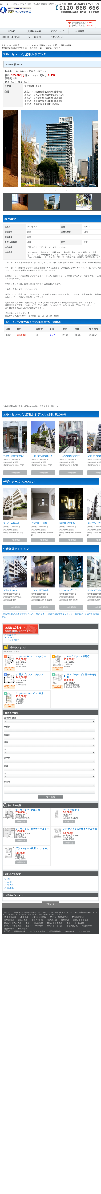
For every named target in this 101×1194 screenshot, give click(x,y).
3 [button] (55, 190)
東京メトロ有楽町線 (34, 98)
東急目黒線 (23, 920)
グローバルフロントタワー (32, 656)
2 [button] (49, 190)
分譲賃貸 (79, 31)
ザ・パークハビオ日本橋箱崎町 (81, 675)
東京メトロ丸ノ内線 (34, 95)
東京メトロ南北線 (33, 104)
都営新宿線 (23, 929)
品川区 (10, 882)
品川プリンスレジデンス (31, 674)
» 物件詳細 (21, 822)
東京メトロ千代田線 (75, 923)
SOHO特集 (69, 931)
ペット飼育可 (34, 37)
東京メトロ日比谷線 (34, 923)
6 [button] (72, 190)
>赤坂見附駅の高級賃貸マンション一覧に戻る (23, 614)
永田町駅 (48, 98)
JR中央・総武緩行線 (59, 917)
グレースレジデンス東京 (31, 693)
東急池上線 (52, 920)
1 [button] (44, 190)
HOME (11, 31)
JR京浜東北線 (78, 917)
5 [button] (66, 190)
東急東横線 (9, 920)
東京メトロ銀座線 (33, 91)
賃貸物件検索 (34, 31)
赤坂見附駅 (47, 91)
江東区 (10, 888)
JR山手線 (24, 917)
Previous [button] (5, 148)
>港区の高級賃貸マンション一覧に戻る (65, 614)
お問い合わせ (57, 37)
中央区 (10, 885)
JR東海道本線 (10, 917)
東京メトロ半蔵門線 (34, 101)
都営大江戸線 (72, 926)
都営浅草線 (87, 926)
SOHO (10, 637)
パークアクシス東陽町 (78, 656)
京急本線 (65, 920)
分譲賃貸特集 (55, 931)
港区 (33, 86)
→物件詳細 (15, 473)
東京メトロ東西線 (54, 923)
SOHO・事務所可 (11, 37)
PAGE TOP (50, 904)
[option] (51, 148)
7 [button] (77, 190)
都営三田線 (9, 929)
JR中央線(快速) (39, 917)
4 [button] (61, 190)
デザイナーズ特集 (37, 931)
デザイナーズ (57, 31)
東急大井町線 (37, 920)
